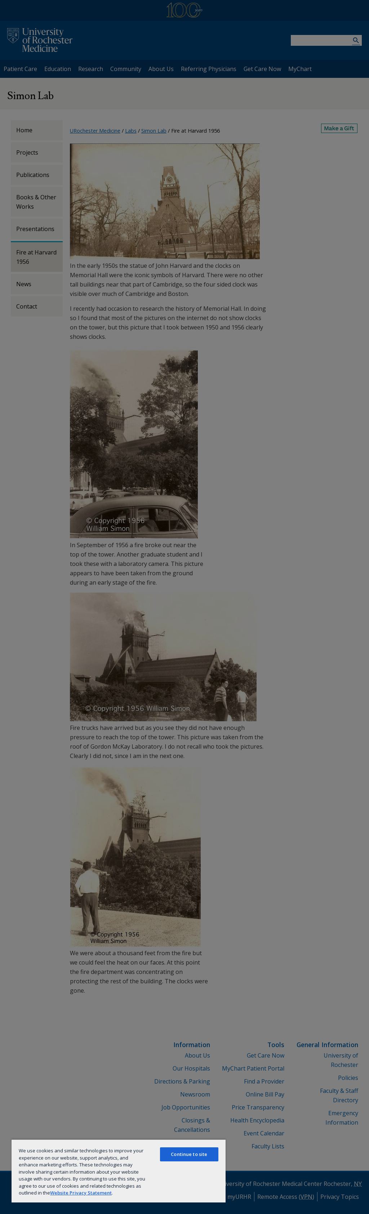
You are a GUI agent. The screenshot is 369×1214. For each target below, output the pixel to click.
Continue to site (189, 1154)
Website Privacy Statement (81, 1192)
